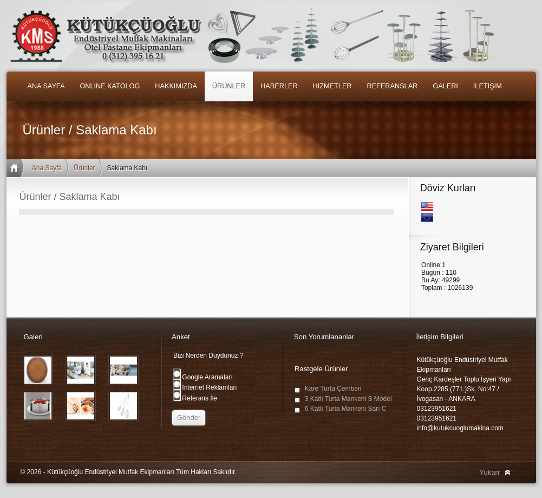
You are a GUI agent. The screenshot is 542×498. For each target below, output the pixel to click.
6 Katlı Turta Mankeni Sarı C (346, 408)
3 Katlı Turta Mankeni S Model (348, 399)
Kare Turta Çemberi (333, 388)
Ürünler (84, 168)
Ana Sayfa (47, 168)
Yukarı (490, 472)
